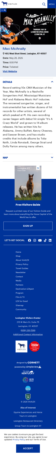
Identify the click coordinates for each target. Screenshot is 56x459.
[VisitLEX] (9, 3)
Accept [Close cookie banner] (28, 448)
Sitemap (19, 305)
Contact (19, 276)
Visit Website (10, 71)
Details (7, 82)
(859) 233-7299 (28, 330)
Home (18, 252)
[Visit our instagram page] (34, 240)
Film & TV (20, 297)
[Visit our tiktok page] (45, 240)
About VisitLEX (22, 260)
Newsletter (21, 272)
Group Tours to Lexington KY (28, 425)
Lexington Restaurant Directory (28, 421)
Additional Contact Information (28, 334)
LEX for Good (22, 301)
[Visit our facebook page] (29, 240)
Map (5, 157)
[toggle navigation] (51, 4)
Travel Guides (22, 268)
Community (21, 309)
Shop (18, 256)
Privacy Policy (22, 264)
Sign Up (28, 225)
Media (18, 280)
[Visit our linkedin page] (50, 240)
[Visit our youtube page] (40, 240)
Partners (19, 285)
